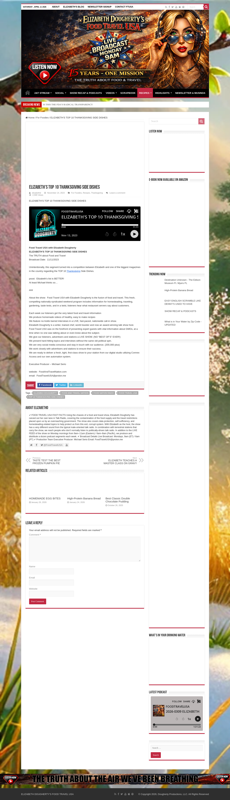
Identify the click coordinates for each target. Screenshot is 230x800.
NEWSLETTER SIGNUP (99, 7)
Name (32, 566)
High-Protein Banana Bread (84, 498)
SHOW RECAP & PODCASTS (86, 93)
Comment (35, 534)
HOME (27, 92)
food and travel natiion (75, 393)
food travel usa (128, 393)
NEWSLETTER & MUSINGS (190, 93)
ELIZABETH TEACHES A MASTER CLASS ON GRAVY (118, 461)
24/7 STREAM (42, 93)
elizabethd (36, 193)
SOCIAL (59, 93)
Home (30, 117)
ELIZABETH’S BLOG (73, 7)
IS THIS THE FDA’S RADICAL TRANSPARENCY (68, 104)
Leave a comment (117, 193)
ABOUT (56, 7)
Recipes (86, 193)
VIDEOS (110, 93)
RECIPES (144, 93)
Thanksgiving (97, 193)
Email (32, 577)
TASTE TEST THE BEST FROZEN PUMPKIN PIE (51, 461)
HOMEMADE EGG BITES (45, 498)
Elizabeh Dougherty (45, 393)
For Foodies (42, 117)
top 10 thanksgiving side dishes (46, 397)
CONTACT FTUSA (124, 7)
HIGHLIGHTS (162, 93)
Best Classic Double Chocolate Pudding (117, 500)
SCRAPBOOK (128, 93)
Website (33, 588)
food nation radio (103, 393)
